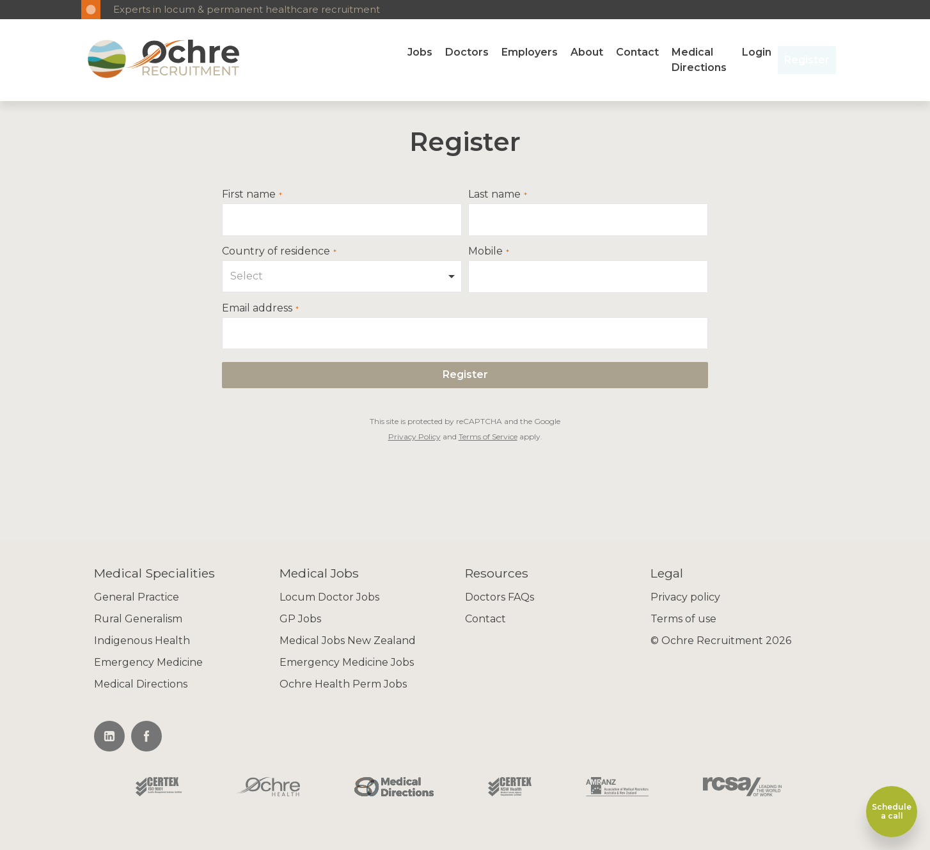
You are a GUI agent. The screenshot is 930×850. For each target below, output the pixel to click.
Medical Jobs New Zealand (348, 640)
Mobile (485, 251)
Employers (529, 52)
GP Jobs (300, 619)
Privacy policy (685, 597)
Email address (257, 308)
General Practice (136, 597)
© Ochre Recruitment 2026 (720, 640)
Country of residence (276, 251)
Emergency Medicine (148, 662)
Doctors (467, 52)
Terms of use (683, 619)
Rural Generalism (138, 619)
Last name (494, 194)
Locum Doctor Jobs (329, 597)
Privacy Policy (414, 436)
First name (249, 194)
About (587, 52)
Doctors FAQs (499, 597)
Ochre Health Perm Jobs (343, 684)
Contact (637, 52)
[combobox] (342, 276)
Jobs (419, 52)
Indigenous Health (142, 640)
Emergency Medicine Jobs (347, 662)
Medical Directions (699, 60)
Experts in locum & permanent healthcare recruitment (246, 9)
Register (807, 60)
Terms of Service (488, 436)
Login (756, 52)
